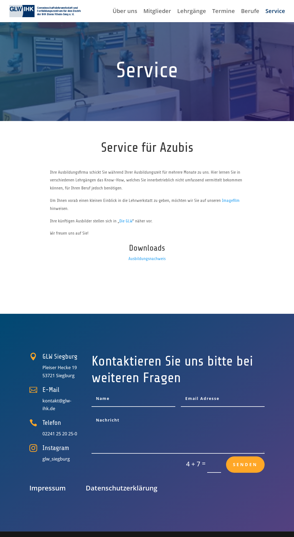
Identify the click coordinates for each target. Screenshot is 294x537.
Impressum (47, 487)
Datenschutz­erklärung (121, 487)
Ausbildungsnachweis (147, 258)
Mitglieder (157, 12)
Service (275, 12)
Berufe (250, 12)
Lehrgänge (191, 12)
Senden (245, 464)
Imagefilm (231, 200)
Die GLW (125, 221)
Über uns (125, 12)
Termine (223, 12)
